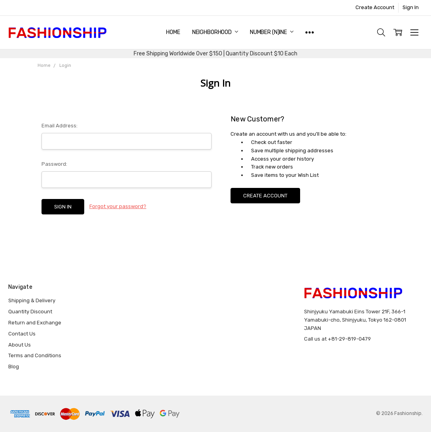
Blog (13, 366)
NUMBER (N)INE (271, 32)
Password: (54, 164)
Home (173, 32)
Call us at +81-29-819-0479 (337, 339)
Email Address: (60, 126)
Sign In (411, 7)
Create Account (374, 7)
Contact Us (22, 334)
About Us (19, 345)
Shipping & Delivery (31, 300)
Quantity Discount (30, 312)
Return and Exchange (34, 323)
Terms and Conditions (34, 355)
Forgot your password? (117, 206)
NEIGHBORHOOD (215, 32)
